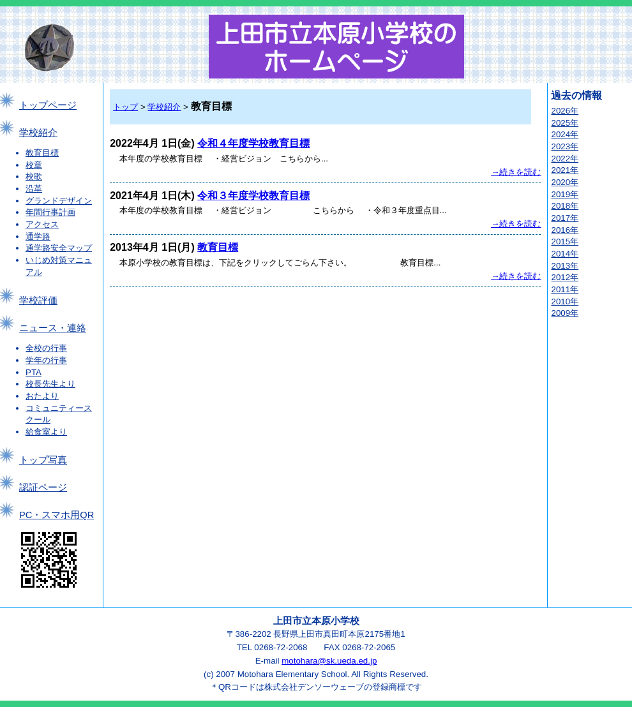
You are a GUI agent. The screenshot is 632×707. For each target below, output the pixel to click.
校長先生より (50, 384)
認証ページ (43, 487)
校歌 (34, 176)
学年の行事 (46, 360)
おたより (42, 396)
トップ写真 (43, 460)
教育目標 (42, 153)
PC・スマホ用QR (56, 515)
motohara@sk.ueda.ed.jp (329, 661)
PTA (33, 372)
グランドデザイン (59, 200)
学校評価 (38, 300)
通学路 (38, 236)
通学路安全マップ (59, 248)
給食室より (46, 431)
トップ (125, 107)
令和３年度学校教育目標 (253, 195)
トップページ (48, 105)
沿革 (34, 188)
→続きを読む (516, 172)
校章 (34, 165)
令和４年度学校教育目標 (253, 143)
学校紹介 (38, 133)
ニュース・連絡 (52, 328)
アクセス (42, 224)
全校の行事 (46, 348)
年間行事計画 (50, 212)
